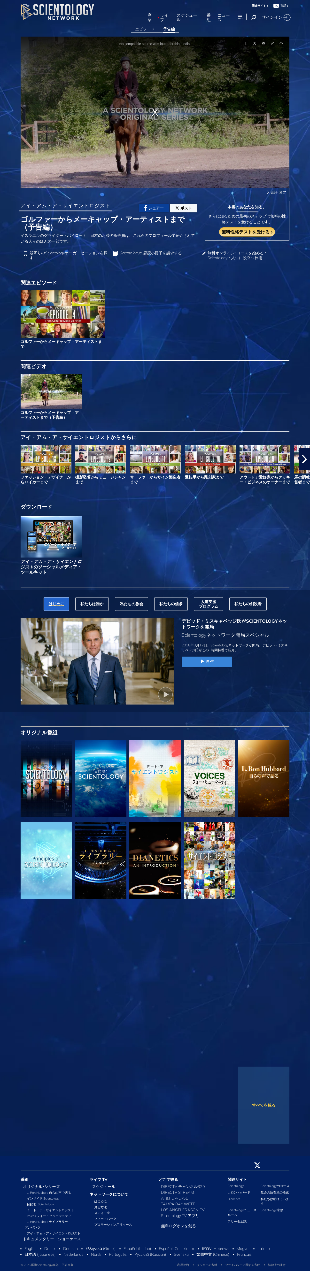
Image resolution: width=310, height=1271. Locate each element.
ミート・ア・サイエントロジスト (50, 1210)
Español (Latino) (137, 1248)
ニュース (223, 17)
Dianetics (234, 1199)
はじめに (100, 1201)
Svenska (181, 1254)
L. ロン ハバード (239, 1192)
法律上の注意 (277, 1265)
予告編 (169, 29)
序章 (149, 17)
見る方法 (100, 1207)
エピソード (145, 29)
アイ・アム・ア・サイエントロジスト (65, 205)
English (30, 1248)
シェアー (154, 208)
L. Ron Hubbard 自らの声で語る (49, 1192)
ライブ (164, 17)
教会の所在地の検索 (275, 1192)
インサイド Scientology (43, 1198)
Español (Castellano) (176, 1248)
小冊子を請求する (150, 253)
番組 (209, 17)
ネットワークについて (109, 1194)
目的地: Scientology (40, 1204)
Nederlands (73, 1254)
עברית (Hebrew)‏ (215, 1248)
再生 (206, 662)
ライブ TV (99, 1179)
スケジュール (187, 17)
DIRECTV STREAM (177, 1192)
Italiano (263, 1248)
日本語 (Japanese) (40, 1254)
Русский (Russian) (150, 1254)
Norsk (96, 1254)
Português (118, 1254)
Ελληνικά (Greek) (100, 1248)
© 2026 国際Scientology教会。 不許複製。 (48, 1265)
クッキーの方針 (207, 1265)
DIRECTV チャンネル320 (183, 1186)
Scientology (236, 1186)
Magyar (243, 1248)
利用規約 (183, 1265)
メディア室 (102, 1213)
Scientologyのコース (275, 1186)
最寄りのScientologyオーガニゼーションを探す (69, 255)
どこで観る (168, 1179)
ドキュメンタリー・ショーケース (52, 1238)
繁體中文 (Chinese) (212, 1254)
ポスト (183, 208)
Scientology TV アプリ (180, 1215)
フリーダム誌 (237, 1221)
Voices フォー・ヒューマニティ (49, 1216)
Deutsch (70, 1248)
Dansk (49, 1248)
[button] (304, 459)
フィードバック (105, 1219)
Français (244, 1254)
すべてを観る (263, 1105)
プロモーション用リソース (113, 1224)
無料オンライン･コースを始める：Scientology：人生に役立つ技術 (238, 255)
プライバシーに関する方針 (242, 1265)
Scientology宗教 (272, 1210)
